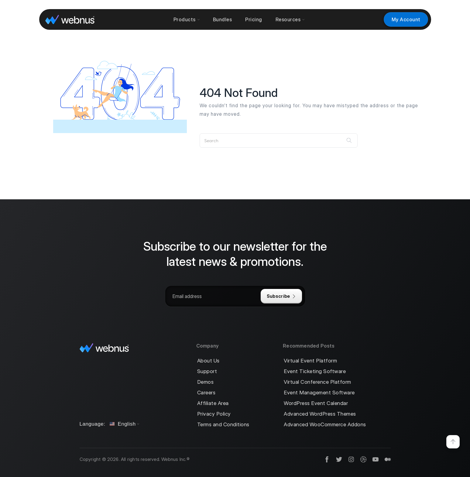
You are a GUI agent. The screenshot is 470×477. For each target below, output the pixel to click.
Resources (290, 19)
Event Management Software (319, 392)
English (123, 424)
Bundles (222, 19)
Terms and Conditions (223, 424)
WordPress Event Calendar (316, 403)
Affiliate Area (213, 403)
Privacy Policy (214, 414)
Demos (205, 382)
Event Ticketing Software (315, 371)
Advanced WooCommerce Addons (325, 424)
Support (207, 371)
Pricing (253, 19)
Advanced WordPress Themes (320, 414)
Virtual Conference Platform (317, 382)
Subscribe (281, 296)
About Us (208, 360)
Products (186, 19)
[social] (324, 459)
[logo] (69, 19)
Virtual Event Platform (310, 360)
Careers (206, 392)
